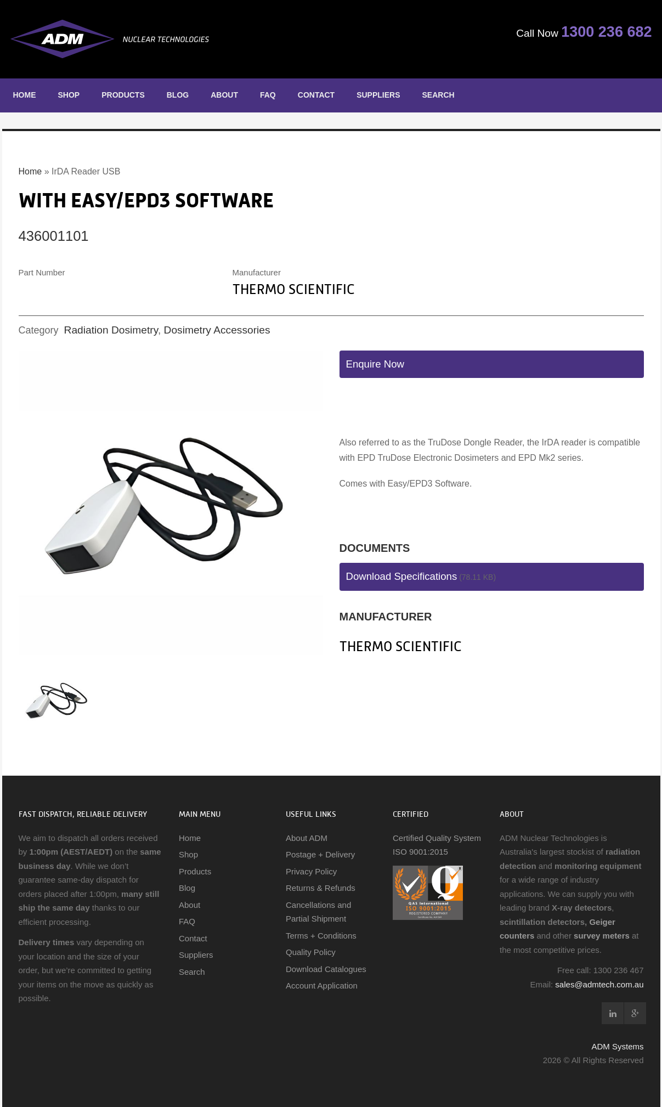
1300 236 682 (600, 33)
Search (438, 95)
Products (123, 95)
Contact (316, 95)
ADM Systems (617, 1046)
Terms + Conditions (321, 935)
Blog (178, 95)
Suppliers (378, 95)
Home (24, 95)
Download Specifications (401, 576)
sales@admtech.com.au (599, 984)
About (224, 95)
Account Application (322, 985)
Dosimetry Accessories (217, 330)
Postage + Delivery (320, 854)
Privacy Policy (311, 871)
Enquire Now (375, 364)
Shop (69, 95)
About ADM (306, 838)
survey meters (602, 935)
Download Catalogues (326, 969)
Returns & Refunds (320, 888)
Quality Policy (311, 952)
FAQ (268, 95)
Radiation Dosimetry (111, 330)
